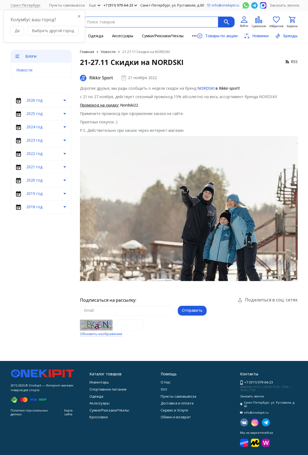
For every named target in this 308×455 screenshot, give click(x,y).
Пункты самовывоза (67, 5)
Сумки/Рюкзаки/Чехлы (162, 35)
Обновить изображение (101, 334)
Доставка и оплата (177, 403)
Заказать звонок (285, 5)
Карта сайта (68, 412)
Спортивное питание (108, 389)
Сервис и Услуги (174, 410)
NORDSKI (205, 88)
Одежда (95, 35)
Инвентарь (99, 382)
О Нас (165, 382)
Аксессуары (122, 35)
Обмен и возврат (176, 417)
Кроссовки (98, 417)
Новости (108, 51)
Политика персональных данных (29, 412)
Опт (164, 389)
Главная (87, 51)
